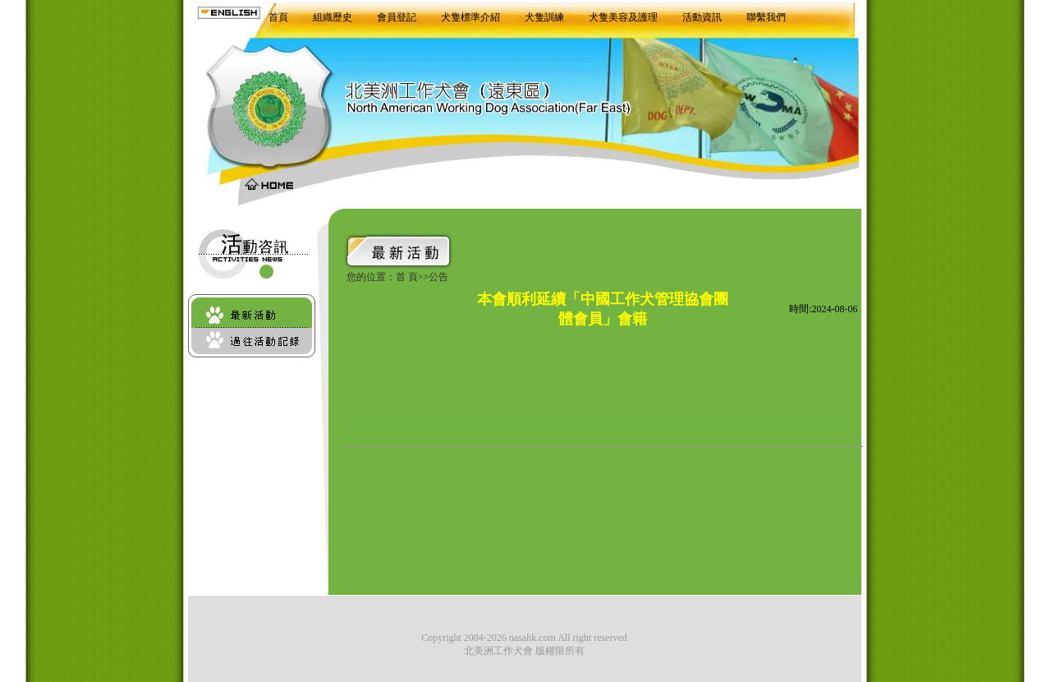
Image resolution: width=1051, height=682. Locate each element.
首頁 (278, 17)
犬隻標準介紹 (470, 17)
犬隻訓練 (544, 17)
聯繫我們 (766, 17)
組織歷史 (332, 17)
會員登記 (396, 17)
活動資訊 (702, 17)
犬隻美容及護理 (623, 17)
